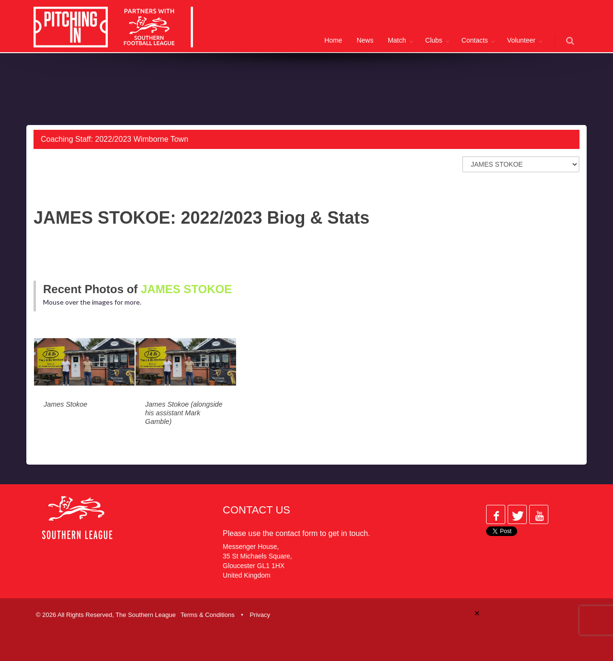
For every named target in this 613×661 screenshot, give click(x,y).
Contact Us (256, 510)
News (365, 40)
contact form (296, 533)
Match (397, 40)
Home (333, 40)
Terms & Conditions (208, 614)
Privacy (260, 614)
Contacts (475, 40)
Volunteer (521, 40)
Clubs (434, 40)
